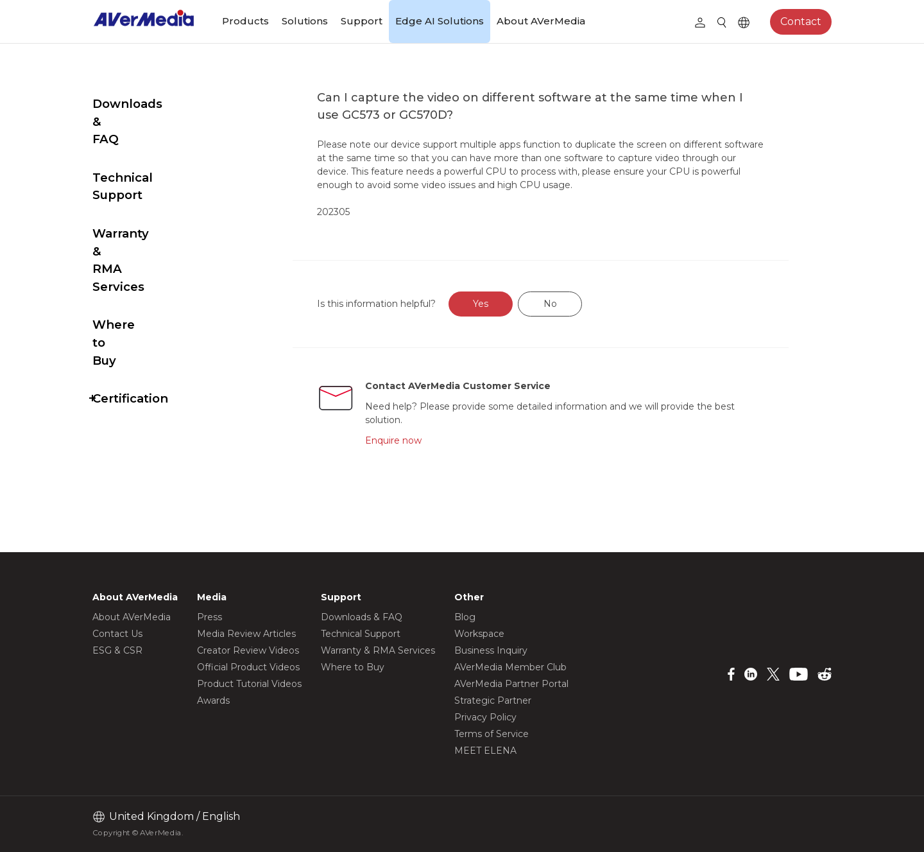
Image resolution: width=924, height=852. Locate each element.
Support (361, 21)
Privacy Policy (485, 717)
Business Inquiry (490, 650)
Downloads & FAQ (148, 103)
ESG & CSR (117, 650)
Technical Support (149, 142)
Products (245, 21)
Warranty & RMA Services (143, 189)
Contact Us (117, 633)
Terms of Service (491, 734)
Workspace (479, 633)
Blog (464, 617)
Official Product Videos (248, 667)
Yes (511, 303)
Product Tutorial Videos (249, 684)
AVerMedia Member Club (510, 667)
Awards (213, 700)
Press (209, 617)
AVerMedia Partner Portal (511, 684)
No (580, 303)
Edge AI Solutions (439, 21)
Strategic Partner (492, 700)
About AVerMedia (541, 21)
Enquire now (421, 440)
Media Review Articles (246, 633)
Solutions (305, 21)
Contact (800, 21)
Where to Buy (135, 236)
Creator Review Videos (248, 650)
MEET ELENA (485, 750)
